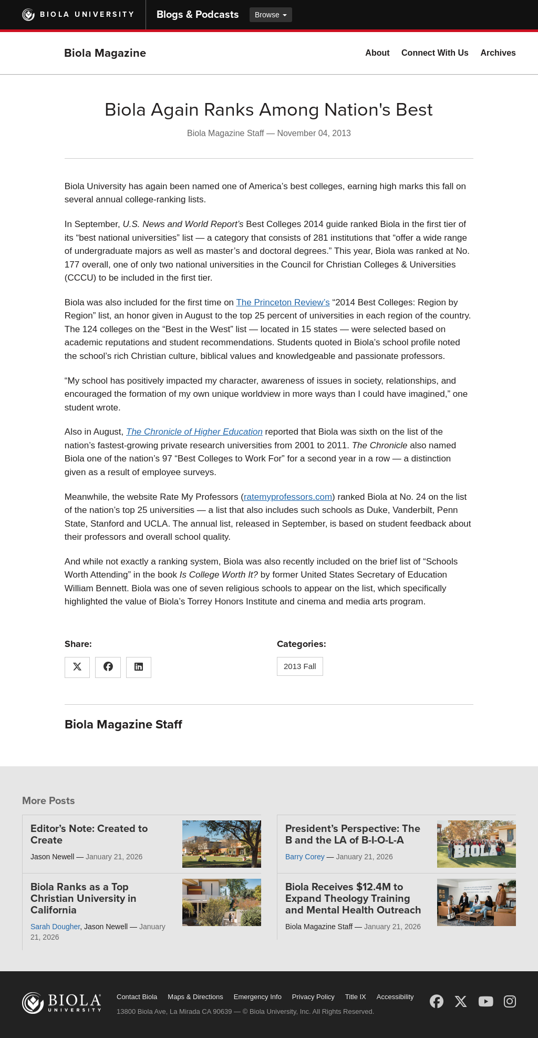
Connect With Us (435, 52)
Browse (271, 15)
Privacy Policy (313, 997)
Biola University (87, 14)
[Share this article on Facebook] (108, 667)
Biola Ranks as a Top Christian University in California (83, 899)
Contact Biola (137, 997)
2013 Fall (300, 666)
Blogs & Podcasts (198, 14)
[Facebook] (436, 1002)
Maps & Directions (195, 997)
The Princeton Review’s (282, 302)
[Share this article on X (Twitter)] (77, 667)
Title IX (355, 997)
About (377, 52)
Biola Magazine (105, 53)
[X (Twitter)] (461, 1002)
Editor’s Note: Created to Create (89, 835)
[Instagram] (510, 1002)
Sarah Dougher (55, 926)
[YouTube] (485, 1002)
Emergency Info (258, 997)
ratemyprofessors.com (288, 497)
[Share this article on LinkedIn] (139, 667)
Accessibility (395, 997)
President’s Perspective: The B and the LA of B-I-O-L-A (352, 835)
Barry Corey (305, 856)
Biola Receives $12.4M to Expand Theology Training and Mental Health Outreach (353, 899)
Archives (498, 52)
